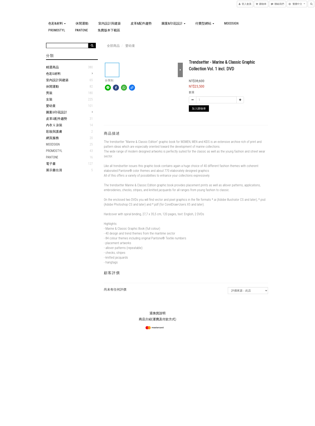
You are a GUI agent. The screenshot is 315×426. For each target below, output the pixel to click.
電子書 (51, 164)
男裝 (49, 93)
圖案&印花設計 (173, 23)
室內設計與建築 (109, 23)
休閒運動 (82, 23)
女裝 (49, 99)
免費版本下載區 (109, 30)
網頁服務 (52, 138)
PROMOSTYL (56, 30)
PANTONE (81, 30)
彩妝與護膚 (54, 131)
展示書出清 (54, 170)
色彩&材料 (57, 23)
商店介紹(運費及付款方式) (157, 319)
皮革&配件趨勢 (141, 23)
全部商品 (113, 46)
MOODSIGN (231, 23)
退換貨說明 (157, 313)
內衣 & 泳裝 (54, 125)
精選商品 (52, 67)
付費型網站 (204, 23)
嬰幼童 (51, 106)
